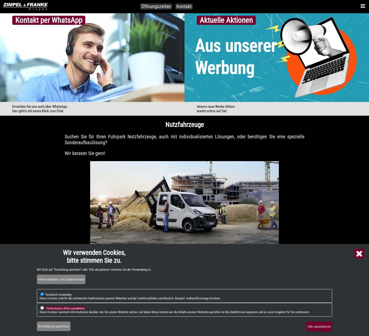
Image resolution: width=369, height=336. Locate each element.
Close (359, 254)
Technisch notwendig (58, 294)
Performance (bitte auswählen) (65, 308)
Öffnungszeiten (156, 6)
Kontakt (184, 6)
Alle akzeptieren (319, 326)
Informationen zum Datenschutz (61, 279)
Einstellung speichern (53, 326)
